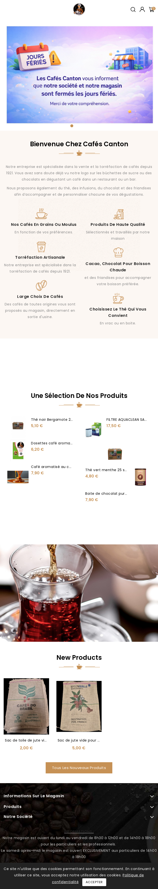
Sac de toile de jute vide (27, 683)
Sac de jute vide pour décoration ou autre (96, 683)
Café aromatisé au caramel (57, 466)
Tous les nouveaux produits (79, 711)
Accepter (94, 882)
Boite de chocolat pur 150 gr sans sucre (121, 494)
